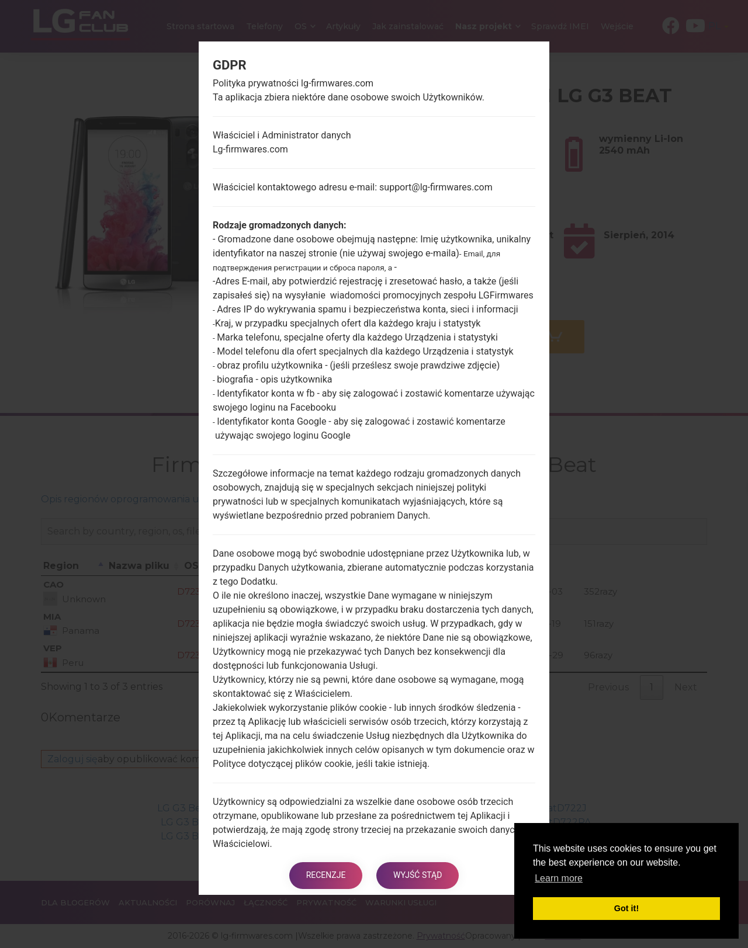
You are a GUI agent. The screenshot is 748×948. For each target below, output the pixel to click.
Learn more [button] (559, 878)
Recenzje (325, 875)
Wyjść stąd (418, 875)
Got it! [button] (626, 908)
